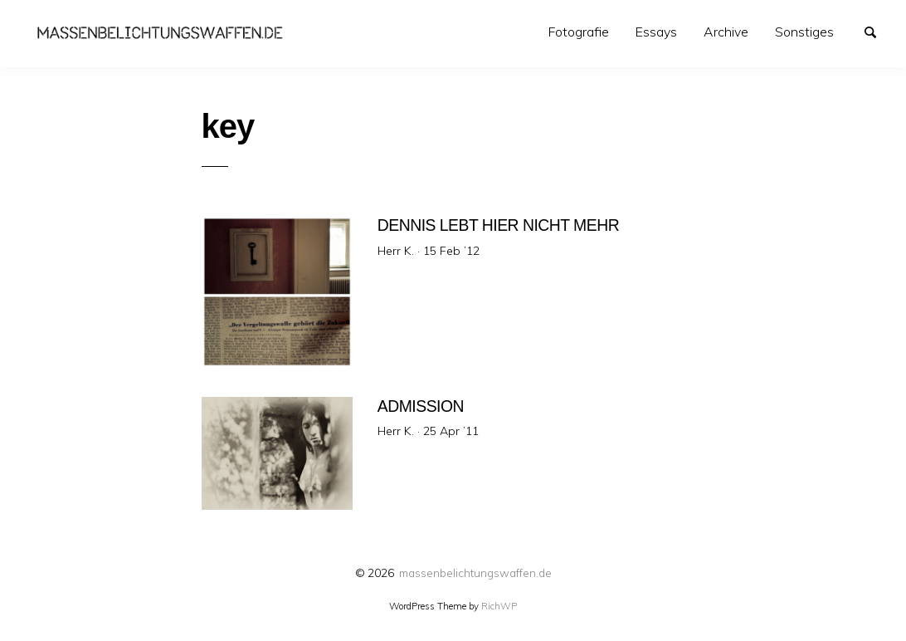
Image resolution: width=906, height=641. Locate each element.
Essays (656, 31)
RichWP (499, 606)
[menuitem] (578, 31)
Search (878, 30)
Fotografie (578, 31)
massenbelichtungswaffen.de (475, 572)
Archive (726, 31)
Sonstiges (804, 31)
